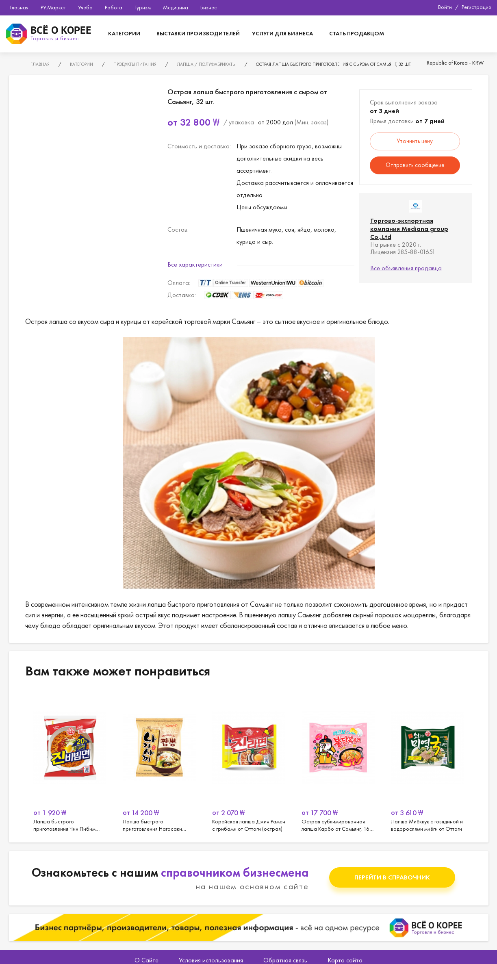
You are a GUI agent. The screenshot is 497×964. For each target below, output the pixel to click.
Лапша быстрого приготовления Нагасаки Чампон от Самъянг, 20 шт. (159, 762)
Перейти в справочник (392, 877)
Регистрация (476, 7)
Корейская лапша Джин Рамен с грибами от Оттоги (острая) (248, 762)
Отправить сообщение (415, 165)
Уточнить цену (415, 141)
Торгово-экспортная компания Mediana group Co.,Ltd (409, 228)
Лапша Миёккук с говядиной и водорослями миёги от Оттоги (427, 762)
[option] (69, 762)
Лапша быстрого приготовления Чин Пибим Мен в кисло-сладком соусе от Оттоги (69, 762)
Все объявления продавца (406, 268)
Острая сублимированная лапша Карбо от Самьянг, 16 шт (338, 762)
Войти (445, 7)
